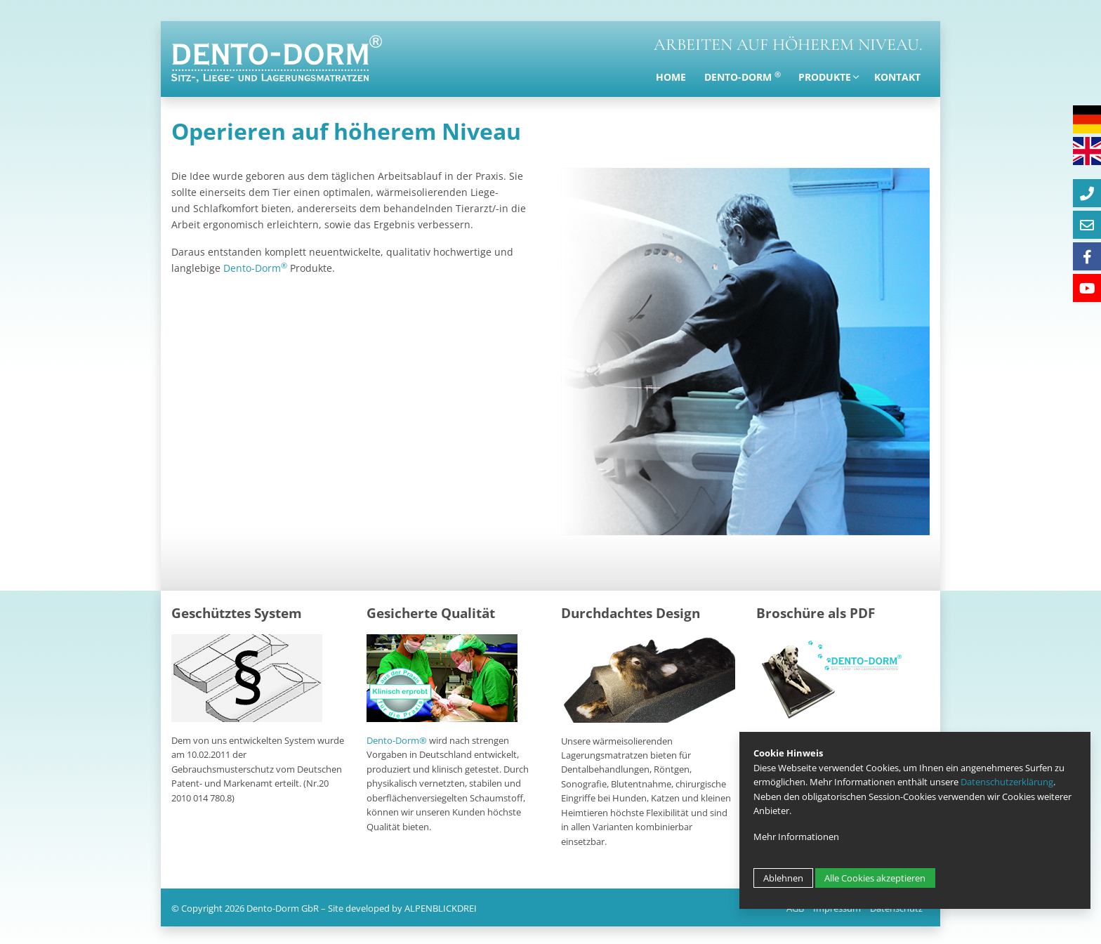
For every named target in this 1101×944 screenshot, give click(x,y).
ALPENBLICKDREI (440, 908)
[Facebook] (1087, 256)
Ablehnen (783, 878)
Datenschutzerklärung (1007, 781)
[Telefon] (1087, 193)
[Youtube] (1087, 288)
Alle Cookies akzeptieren (874, 878)
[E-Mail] (1087, 225)
